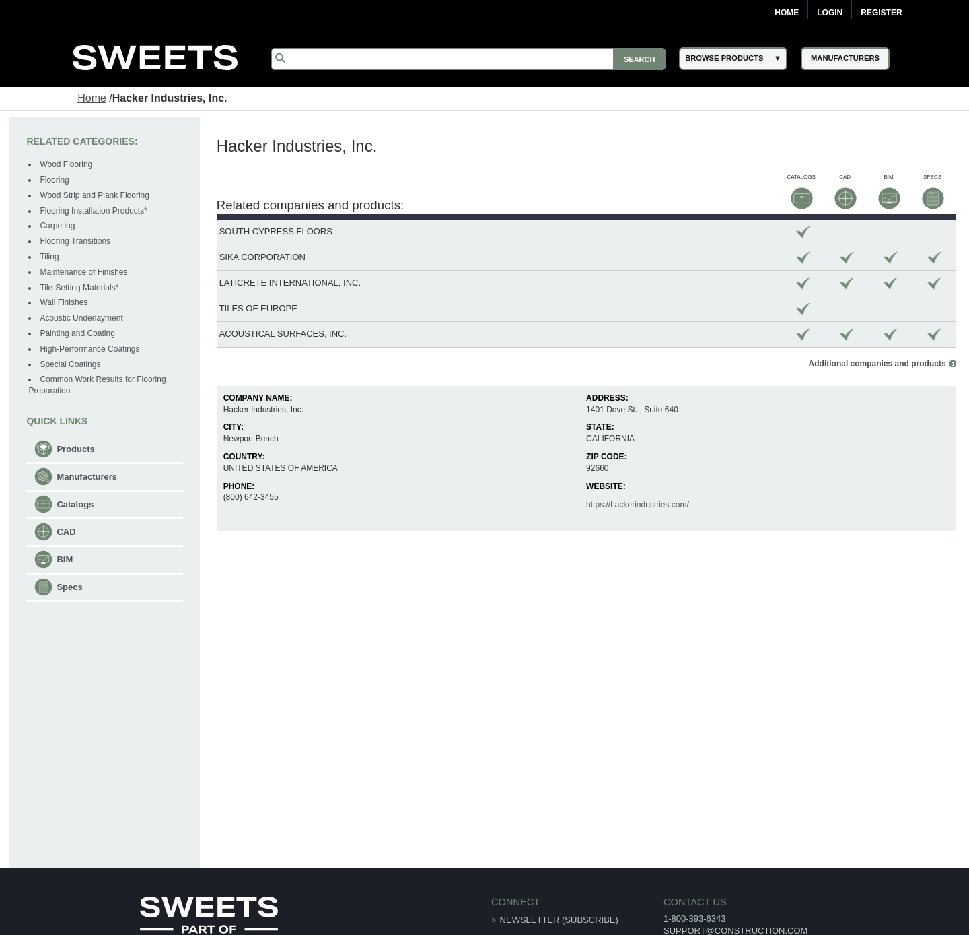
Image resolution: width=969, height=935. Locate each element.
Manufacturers (87, 477)
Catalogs (75, 504)
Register (881, 13)
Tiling (49, 256)
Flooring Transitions (75, 241)
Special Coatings (70, 364)
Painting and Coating (77, 333)
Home (787, 13)
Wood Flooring (66, 164)
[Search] (468, 59)
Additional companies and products (877, 363)
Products (75, 449)
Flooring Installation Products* (93, 211)
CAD (66, 532)
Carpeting (57, 225)
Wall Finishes (63, 302)
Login (829, 13)
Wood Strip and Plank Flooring (94, 195)
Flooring (54, 180)
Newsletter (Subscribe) (559, 920)
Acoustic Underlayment (81, 318)
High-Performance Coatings (89, 349)
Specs (69, 587)
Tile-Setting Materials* (79, 287)
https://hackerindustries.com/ (637, 504)
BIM (65, 559)
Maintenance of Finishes (83, 272)
